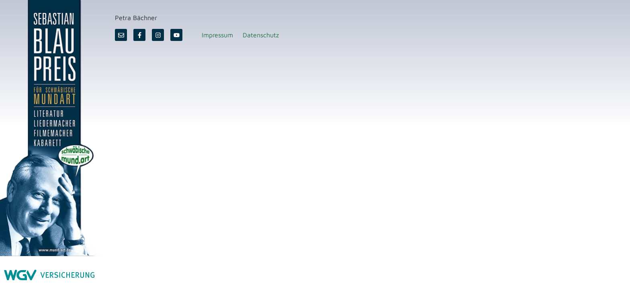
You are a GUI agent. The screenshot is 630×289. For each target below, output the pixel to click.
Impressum (217, 35)
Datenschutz (261, 35)
